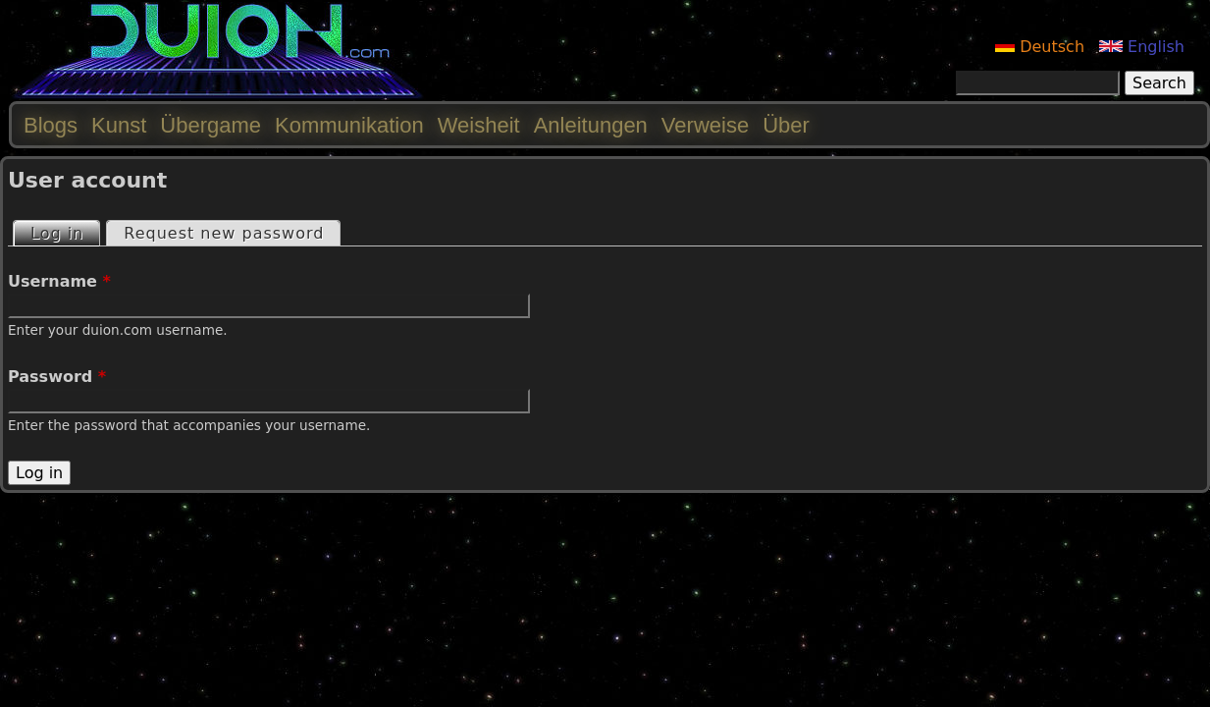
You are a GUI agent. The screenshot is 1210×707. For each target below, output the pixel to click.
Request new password (224, 233)
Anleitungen (591, 125)
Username (59, 281)
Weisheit (479, 125)
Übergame (210, 125)
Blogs (51, 125)
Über (786, 125)
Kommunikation (349, 125)
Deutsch (1039, 46)
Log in (64, 232)
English (1141, 46)
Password (57, 376)
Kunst (118, 125)
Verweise (705, 125)
